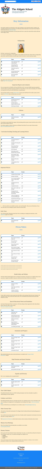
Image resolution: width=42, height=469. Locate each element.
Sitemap (31, 467)
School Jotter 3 (22, 467)
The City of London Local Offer (7, 306)
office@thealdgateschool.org (30, 404)
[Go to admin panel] (34, 467)
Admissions (3, 214)
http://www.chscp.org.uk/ (8, 80)
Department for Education (7, 418)
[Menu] (21, 16)
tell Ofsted (7, 94)
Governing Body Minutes (5, 426)
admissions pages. (12, 29)
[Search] (15, 1)
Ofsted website (16, 92)
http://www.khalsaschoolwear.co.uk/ (7, 126)
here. (5, 412)
